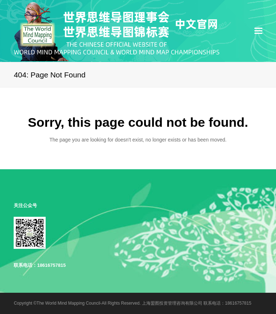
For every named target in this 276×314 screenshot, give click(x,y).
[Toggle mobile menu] (258, 31)
